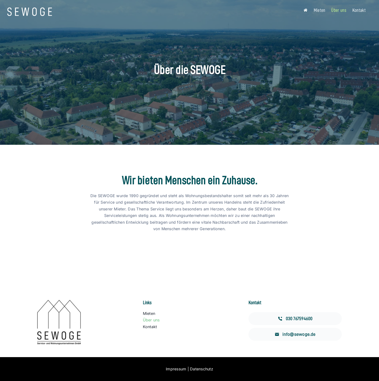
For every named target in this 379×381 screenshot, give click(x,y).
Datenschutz (201, 369)
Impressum (176, 369)
